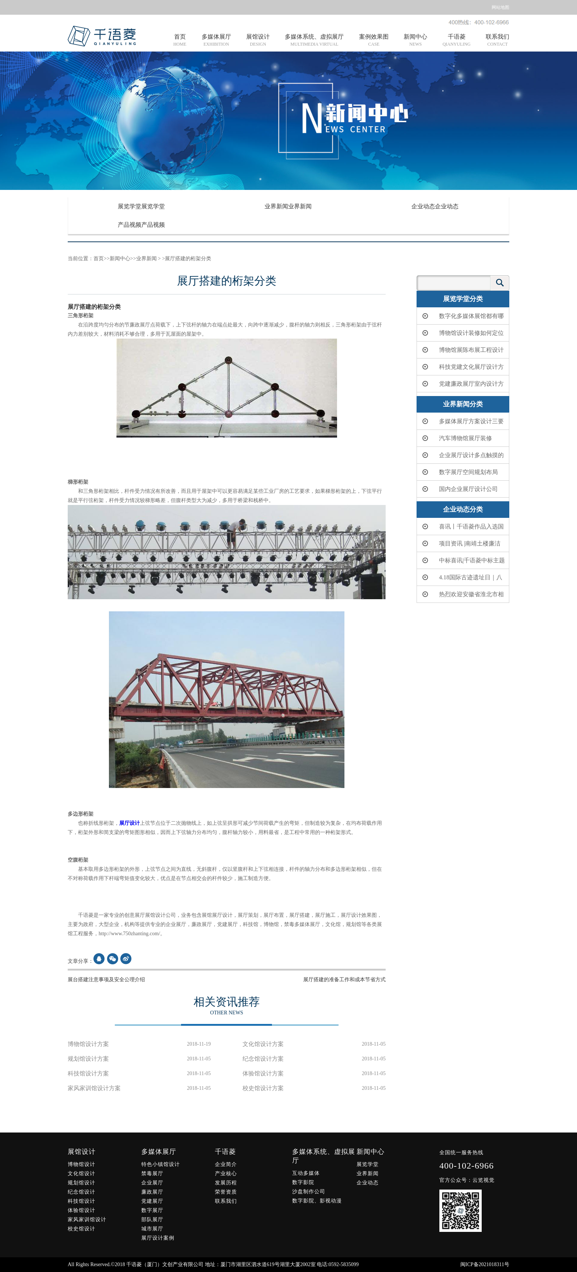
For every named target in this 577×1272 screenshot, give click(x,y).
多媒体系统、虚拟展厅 (314, 40)
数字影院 (303, 1182)
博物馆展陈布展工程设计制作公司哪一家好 (462, 352)
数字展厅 (152, 1210)
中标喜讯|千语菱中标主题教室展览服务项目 (463, 563)
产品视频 (141, 225)
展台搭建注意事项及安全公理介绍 (106, 979)
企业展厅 (152, 1183)
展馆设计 (258, 40)
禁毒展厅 (152, 1173)
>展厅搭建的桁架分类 (186, 258)
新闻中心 (415, 40)
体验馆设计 (81, 1210)
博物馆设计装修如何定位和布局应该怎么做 (462, 336)
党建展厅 (152, 1201)
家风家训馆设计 (87, 1219)
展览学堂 (141, 206)
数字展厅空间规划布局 (459, 472)
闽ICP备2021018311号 (484, 1264)
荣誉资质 (226, 1192)
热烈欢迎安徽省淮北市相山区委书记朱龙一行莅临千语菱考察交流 (462, 597)
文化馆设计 (81, 1173)
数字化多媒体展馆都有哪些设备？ (462, 319)
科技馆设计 (81, 1201)
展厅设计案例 (157, 1238)
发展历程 (226, 1183)
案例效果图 (374, 40)
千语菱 (457, 40)
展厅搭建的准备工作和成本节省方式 (344, 979)
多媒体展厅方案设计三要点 (462, 424)
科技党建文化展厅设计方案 (462, 369)
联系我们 (497, 40)
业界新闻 (288, 206)
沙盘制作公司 (308, 1191)
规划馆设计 (81, 1183)
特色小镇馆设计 (160, 1164)
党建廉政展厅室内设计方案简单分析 (462, 386)
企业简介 (226, 1164)
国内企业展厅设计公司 (459, 489)
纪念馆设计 (81, 1192)
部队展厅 (152, 1219)
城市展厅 (152, 1229)
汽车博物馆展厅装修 (456, 438)
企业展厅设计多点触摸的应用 (462, 458)
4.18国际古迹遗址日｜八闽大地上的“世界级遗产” (461, 580)
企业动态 (435, 206)
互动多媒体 (306, 1173)
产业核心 (226, 1173)
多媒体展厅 (216, 40)
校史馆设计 (81, 1229)
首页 (179, 40)
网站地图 (500, 7)
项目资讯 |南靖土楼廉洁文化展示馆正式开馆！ (460, 546)
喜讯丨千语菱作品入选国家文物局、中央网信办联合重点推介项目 (462, 529)
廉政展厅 (152, 1192)
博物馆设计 (81, 1164)
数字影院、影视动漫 (317, 1201)
